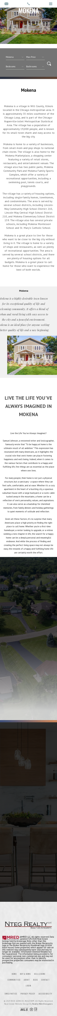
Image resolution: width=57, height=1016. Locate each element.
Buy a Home (25, 974)
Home (14, 974)
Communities (13, 980)
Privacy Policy (28, 994)
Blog (35, 980)
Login (28, 986)
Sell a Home (39, 974)
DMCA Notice (11, 994)
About (27, 980)
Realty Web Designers (42, 1004)
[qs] (35, 57)
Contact (45, 980)
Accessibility (45, 994)
